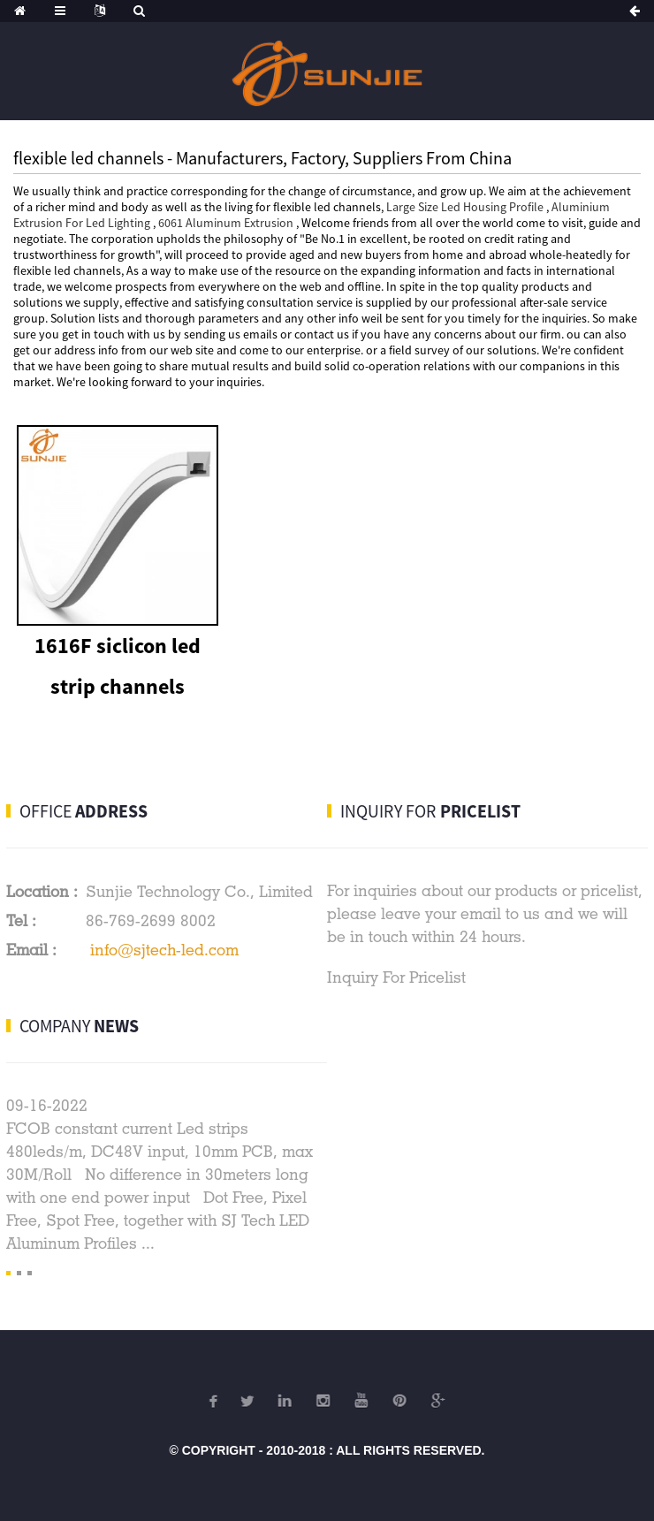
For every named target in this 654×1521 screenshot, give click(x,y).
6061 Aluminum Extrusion (225, 223)
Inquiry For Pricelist (396, 977)
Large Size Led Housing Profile (465, 207)
